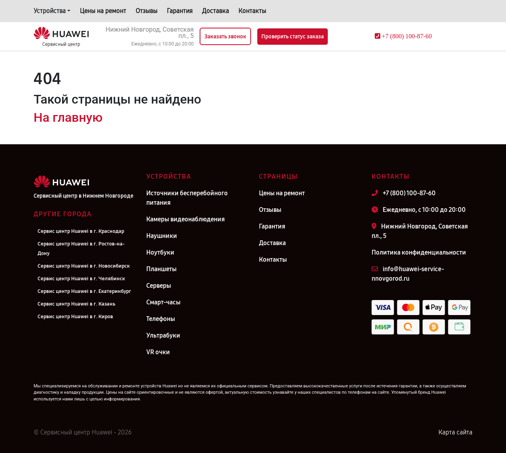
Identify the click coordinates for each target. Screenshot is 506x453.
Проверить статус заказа (292, 36)
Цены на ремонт (103, 11)
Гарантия (180, 11)
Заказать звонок (225, 36)
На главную (68, 117)
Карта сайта (455, 432)
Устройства (50, 11)
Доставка (215, 11)
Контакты (252, 11)
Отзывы (146, 11)
